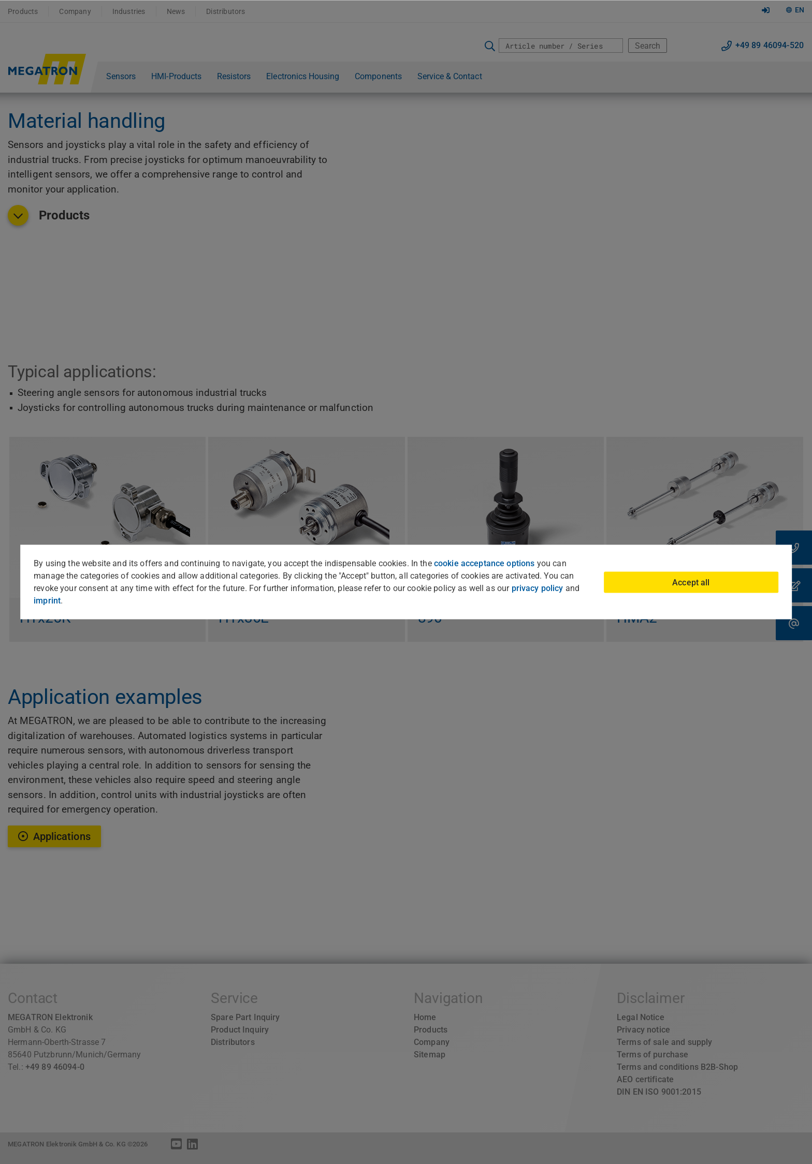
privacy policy (537, 588)
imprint (47, 601)
